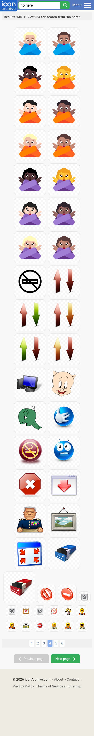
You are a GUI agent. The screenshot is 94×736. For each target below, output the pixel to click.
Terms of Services (51, 686)
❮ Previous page (31, 659)
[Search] (65, 5)
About (58, 679)
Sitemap (74, 686)
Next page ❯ (65, 659)
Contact (73, 679)
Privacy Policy (23, 686)
